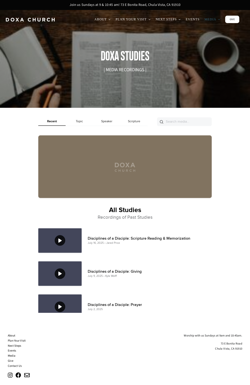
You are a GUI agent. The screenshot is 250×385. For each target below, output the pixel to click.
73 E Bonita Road (231, 344)
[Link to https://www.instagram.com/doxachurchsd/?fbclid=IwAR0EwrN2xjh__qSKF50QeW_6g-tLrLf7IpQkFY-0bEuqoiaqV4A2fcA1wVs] (10, 375)
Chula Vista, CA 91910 (228, 349)
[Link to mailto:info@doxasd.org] (27, 375)
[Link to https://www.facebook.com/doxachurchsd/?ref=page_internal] (18, 375)
